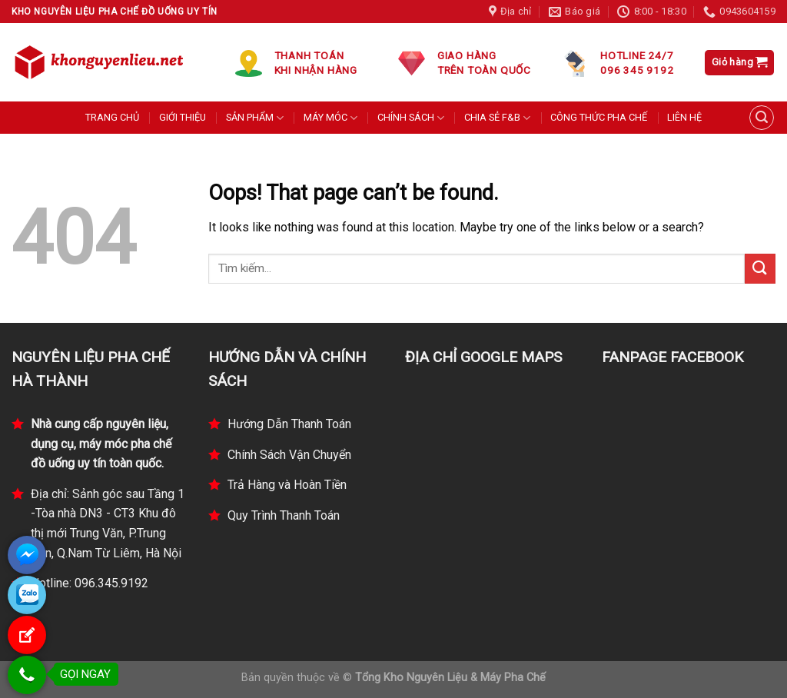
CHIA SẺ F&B (497, 118)
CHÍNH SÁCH (410, 118)
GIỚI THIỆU (182, 117)
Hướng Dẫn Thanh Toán (289, 424)
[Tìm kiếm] (761, 117)
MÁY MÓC (330, 118)
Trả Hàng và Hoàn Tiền (287, 484)
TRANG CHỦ (112, 117)
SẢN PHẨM (255, 118)
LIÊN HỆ (684, 117)
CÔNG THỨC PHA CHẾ (598, 117)
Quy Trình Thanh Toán (283, 515)
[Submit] (760, 269)
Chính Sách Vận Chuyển (289, 454)
